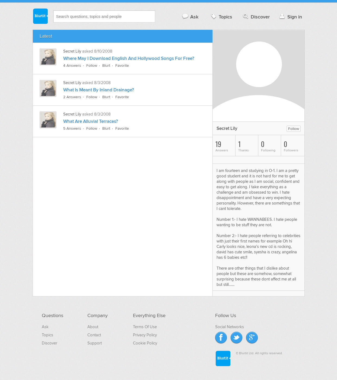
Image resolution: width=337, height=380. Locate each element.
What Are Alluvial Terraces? (90, 121)
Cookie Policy (145, 343)
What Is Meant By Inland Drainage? (98, 90)
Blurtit (40, 16)
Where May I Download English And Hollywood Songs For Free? (128, 58)
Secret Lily (72, 51)
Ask (190, 17)
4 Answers (72, 65)
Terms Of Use (145, 326)
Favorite (122, 65)
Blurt (106, 65)
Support (94, 343)
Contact (94, 335)
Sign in (290, 17)
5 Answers (72, 128)
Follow (91, 65)
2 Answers (72, 97)
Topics (221, 17)
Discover (256, 17)
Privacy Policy (145, 335)
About (92, 326)
